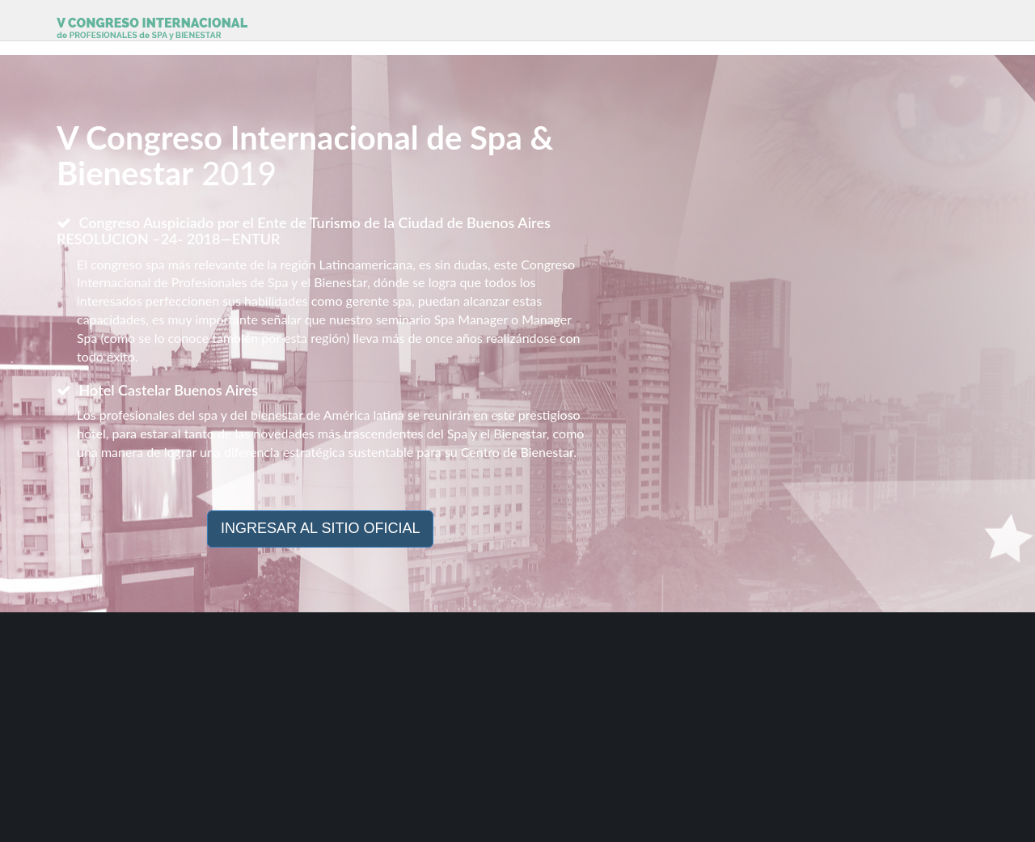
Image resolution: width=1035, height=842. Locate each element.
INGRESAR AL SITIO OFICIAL (320, 528)
